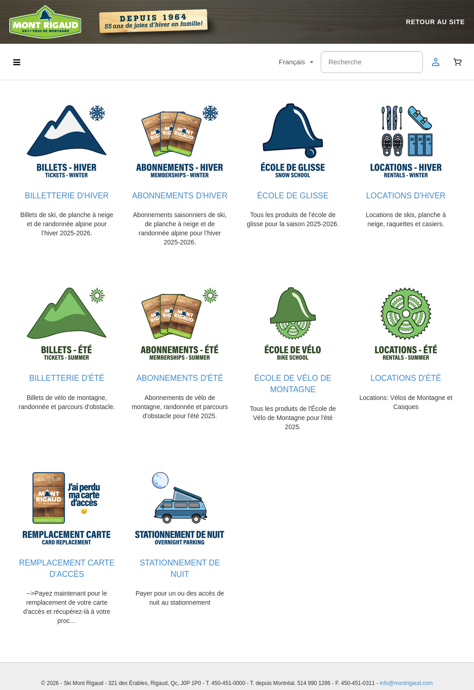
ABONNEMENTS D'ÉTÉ (179, 376)
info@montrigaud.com (406, 670)
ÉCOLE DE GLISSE (293, 194)
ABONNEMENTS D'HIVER (179, 194)
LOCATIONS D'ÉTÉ (405, 376)
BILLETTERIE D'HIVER (67, 194)
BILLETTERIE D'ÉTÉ (66, 376)
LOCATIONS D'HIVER (406, 194)
